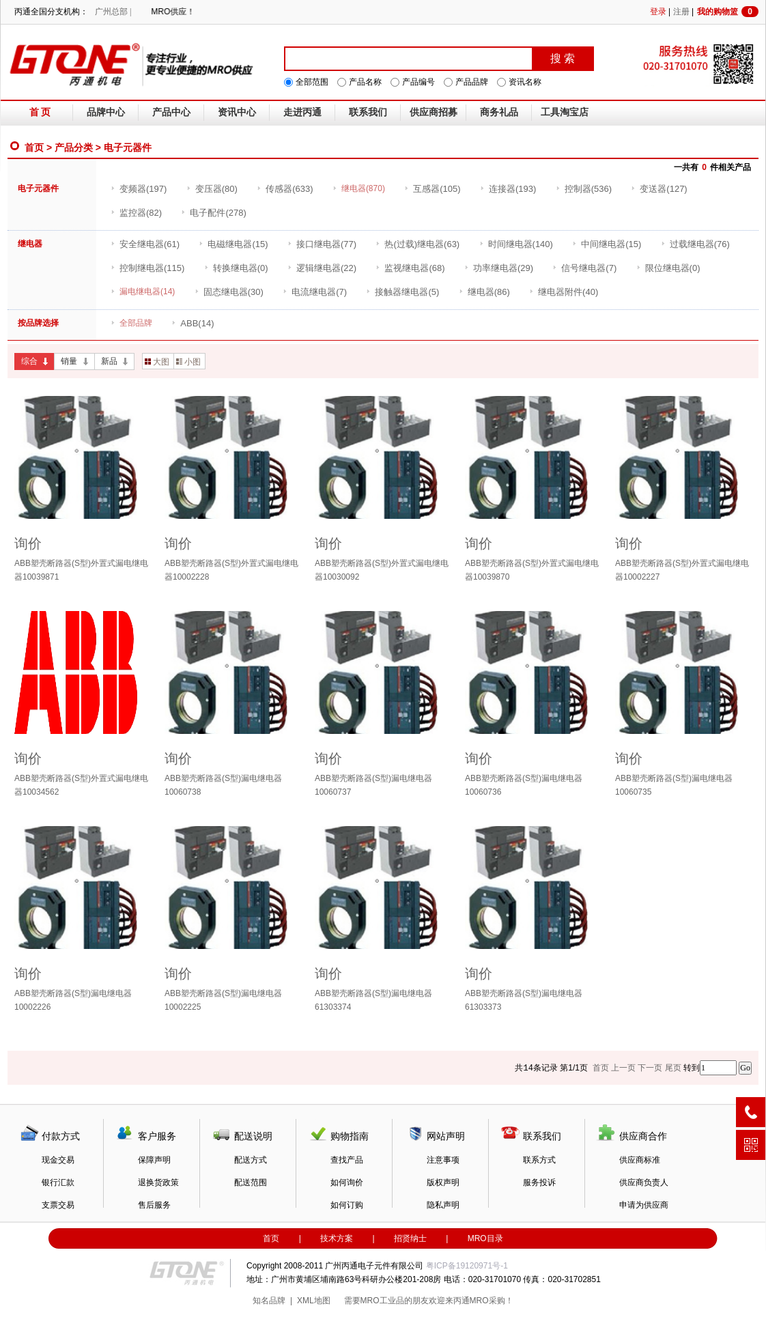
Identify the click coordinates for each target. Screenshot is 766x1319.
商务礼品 (499, 112)
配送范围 (250, 1182)
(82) (136, 213)
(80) (212, 189)
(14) (192, 323)
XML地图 (313, 1300)
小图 (188, 362)
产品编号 (418, 82)
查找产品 (346, 1160)
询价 (28, 543)
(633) (285, 189)
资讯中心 (237, 112)
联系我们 (368, 112)
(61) (145, 244)
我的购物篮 (727, 11)
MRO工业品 (382, 1300)
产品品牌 (471, 82)
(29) (498, 268)
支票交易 (58, 1205)
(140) (516, 244)
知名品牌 (269, 1300)
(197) (139, 189)
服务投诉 (539, 1182)
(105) (432, 189)
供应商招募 (433, 112)
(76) (695, 244)
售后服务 (154, 1205)
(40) (563, 292)
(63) (417, 244)
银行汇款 (58, 1182)
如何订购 (346, 1205)
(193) (508, 189)
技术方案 (336, 1238)
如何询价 (346, 1182)
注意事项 (443, 1160)
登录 (658, 11)
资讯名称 (525, 82)
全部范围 (312, 82)
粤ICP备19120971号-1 (467, 1266)
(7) (584, 268)
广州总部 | (113, 11)
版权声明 (443, 1182)
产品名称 (365, 82)
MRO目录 (485, 1238)
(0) (236, 268)
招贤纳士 (410, 1238)
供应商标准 (639, 1160)
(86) (484, 292)
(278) (213, 213)
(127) (659, 189)
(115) (147, 268)
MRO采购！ (491, 1300)
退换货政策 (158, 1182)
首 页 (40, 112)
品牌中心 (106, 112)
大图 (157, 362)
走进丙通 (302, 112)
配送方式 (250, 1160)
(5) (402, 292)
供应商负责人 (643, 1182)
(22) (321, 268)
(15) (233, 244)
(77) (321, 244)
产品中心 (171, 112)
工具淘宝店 (564, 112)
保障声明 (154, 1160)
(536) (584, 189)
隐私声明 (443, 1205)
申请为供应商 (643, 1205)
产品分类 (74, 147)
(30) (229, 292)
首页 (34, 147)
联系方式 (539, 1160)
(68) (409, 268)
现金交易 (58, 1160)
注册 (681, 11)
